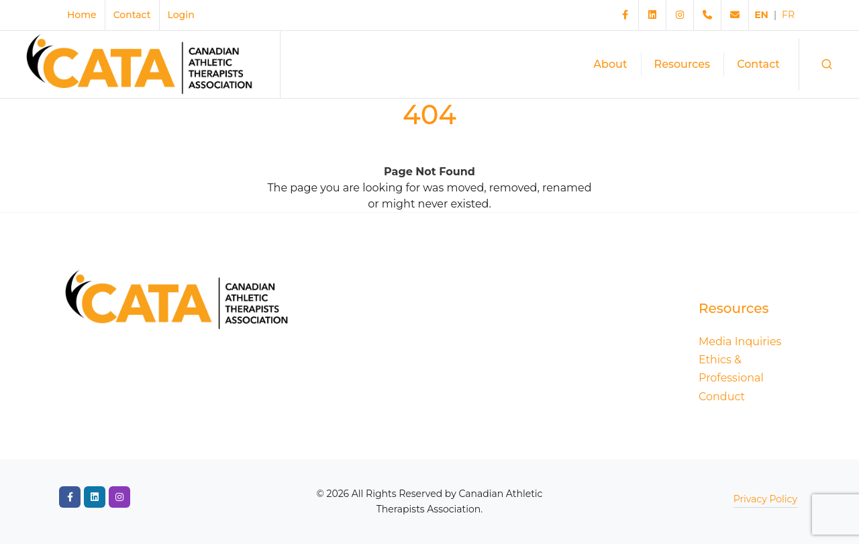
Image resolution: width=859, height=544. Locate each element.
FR (788, 15)
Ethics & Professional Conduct (731, 377)
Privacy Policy (765, 499)
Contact (132, 15)
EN (761, 15)
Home (82, 15)
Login (181, 15)
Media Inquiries (740, 341)
